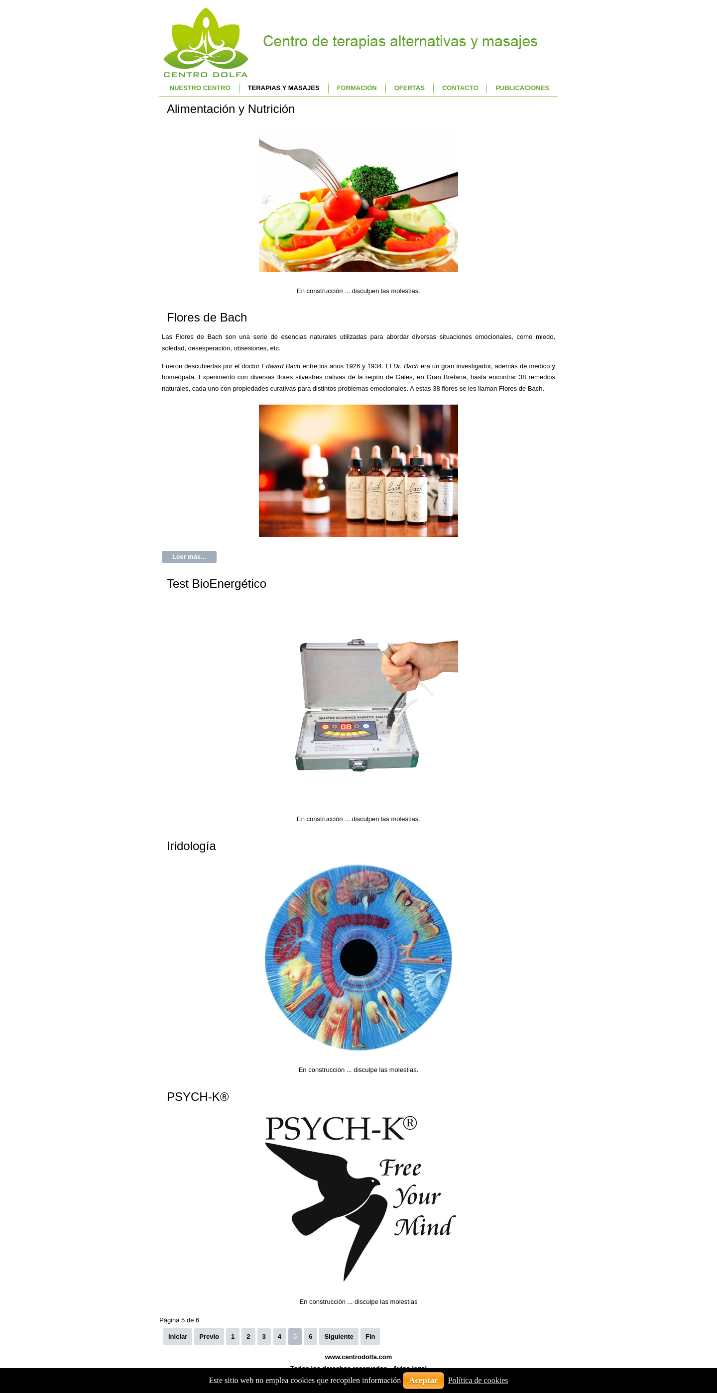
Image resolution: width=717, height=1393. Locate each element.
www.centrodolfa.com (358, 1357)
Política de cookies (478, 1380)
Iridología (191, 846)
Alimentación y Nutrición (231, 108)
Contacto (460, 88)
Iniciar (177, 1336)
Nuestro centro (200, 88)
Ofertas (409, 88)
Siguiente (339, 1336)
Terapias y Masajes (284, 88)
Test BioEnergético (216, 583)
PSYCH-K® (198, 1096)
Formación (357, 88)
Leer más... (189, 556)
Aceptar (423, 1380)
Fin (370, 1336)
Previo (209, 1336)
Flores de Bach (207, 317)
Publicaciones (522, 88)
